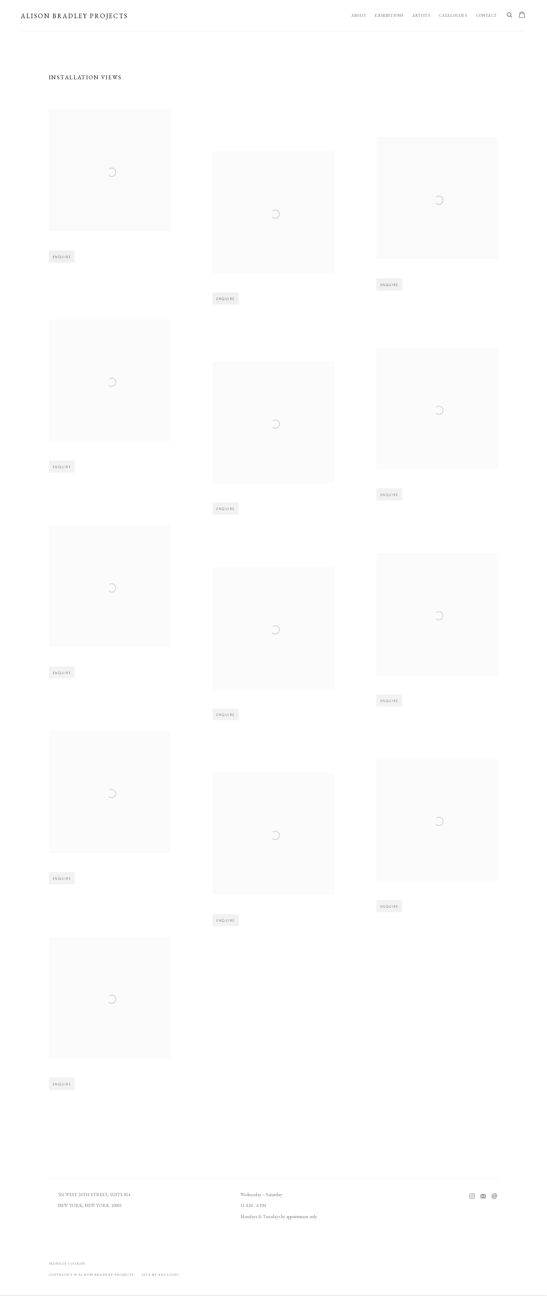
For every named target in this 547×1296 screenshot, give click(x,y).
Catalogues (453, 15)
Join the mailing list (483, 1196)
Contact (486, 15)
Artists (421, 15)
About (358, 15)
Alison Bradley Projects (74, 16)
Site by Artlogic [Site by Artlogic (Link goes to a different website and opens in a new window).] (160, 1274)
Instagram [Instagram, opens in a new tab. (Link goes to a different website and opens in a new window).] (472, 1196)
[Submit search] (510, 15)
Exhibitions (389, 15)
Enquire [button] (62, 263)
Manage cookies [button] (67, 1263)
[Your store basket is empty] (522, 15)
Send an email (494, 1196)
